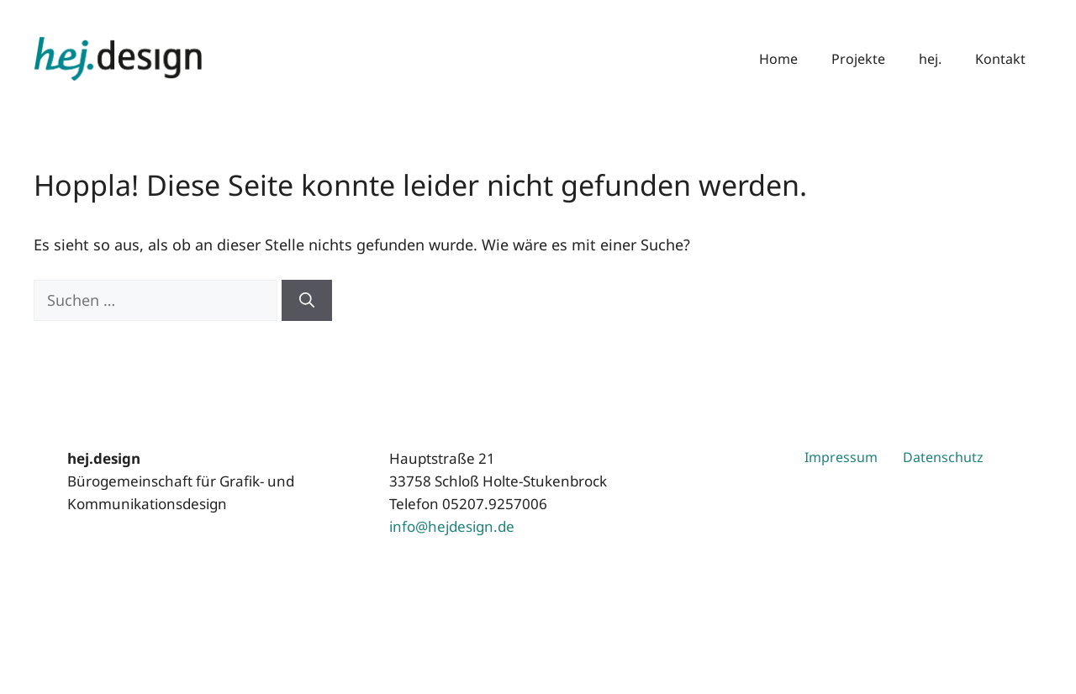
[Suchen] (307, 300)
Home (778, 59)
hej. (930, 59)
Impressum (841, 457)
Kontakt (1000, 59)
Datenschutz (943, 457)
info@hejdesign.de (451, 526)
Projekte (858, 59)
